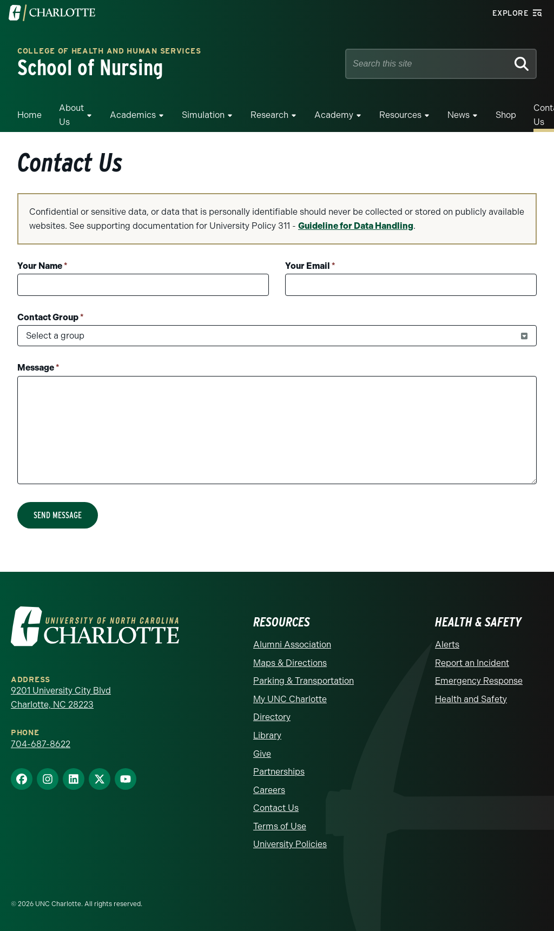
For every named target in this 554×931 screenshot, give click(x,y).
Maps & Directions (290, 663)
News (458, 115)
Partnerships (279, 772)
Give (262, 754)
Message (38, 367)
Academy (333, 115)
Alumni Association (292, 644)
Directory (272, 717)
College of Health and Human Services (109, 52)
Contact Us (276, 808)
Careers (269, 790)
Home (29, 115)
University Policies (290, 844)
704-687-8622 (40, 744)
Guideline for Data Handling (355, 226)
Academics (133, 115)
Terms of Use (279, 826)
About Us (71, 115)
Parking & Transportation (303, 681)
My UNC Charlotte (290, 699)
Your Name (42, 266)
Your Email (310, 266)
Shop (506, 115)
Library (267, 735)
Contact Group (50, 317)
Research (269, 115)
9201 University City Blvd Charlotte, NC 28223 (61, 697)
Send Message (58, 515)
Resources (400, 115)
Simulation (203, 115)
